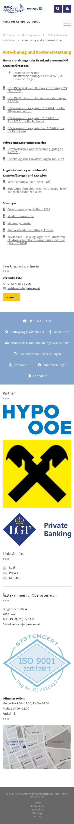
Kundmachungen (54, 365)
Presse (13, 572)
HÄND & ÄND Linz (40, 321)
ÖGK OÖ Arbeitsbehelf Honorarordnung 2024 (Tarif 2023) (37, 89)
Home (11, 35)
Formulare (40, 376)
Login (67, 9)
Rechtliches (61, 332)
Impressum (37, 806)
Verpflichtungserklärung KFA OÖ (28, 182)
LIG (28, 21)
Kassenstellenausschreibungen (40, 354)
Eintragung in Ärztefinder (27, 332)
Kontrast (32, 8)
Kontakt (14, 578)
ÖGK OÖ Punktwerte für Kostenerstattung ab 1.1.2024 (37, 99)
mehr (13, 297)
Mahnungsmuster (19, 223)
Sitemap (37, 813)
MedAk (6, 21)
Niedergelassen (31, 35)
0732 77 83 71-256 (19, 284)
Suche (37, 816)
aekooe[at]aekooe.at (26, 624)
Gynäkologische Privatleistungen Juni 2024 (35, 159)
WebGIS (36, 21)
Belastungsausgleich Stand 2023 (28, 209)
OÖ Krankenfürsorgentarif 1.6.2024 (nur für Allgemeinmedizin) (36, 109)
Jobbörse (20, 365)
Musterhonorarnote (20, 216)
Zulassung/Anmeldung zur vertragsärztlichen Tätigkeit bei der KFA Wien (37, 190)
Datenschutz (37, 809)
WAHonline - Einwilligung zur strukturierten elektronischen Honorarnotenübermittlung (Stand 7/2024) (36, 240)
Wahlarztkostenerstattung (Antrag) (30, 230)
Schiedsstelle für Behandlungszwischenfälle (40, 343)
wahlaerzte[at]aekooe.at (23, 288)
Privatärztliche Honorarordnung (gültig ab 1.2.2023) (35, 150)
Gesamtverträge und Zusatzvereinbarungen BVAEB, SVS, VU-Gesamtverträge (38, 76)
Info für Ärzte (18, 21)
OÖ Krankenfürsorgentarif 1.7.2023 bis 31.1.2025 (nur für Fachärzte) (33, 119)
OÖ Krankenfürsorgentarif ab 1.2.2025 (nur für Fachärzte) (35, 129)
